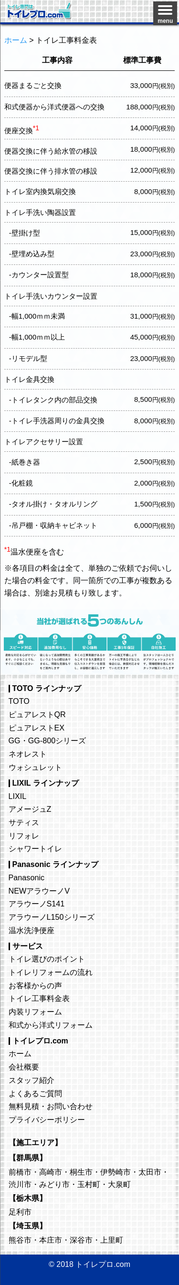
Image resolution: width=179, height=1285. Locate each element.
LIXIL (18, 796)
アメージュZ (30, 809)
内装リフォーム (35, 1011)
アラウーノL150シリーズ (52, 917)
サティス (24, 822)
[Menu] (165, 13)
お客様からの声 (35, 985)
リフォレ (24, 835)
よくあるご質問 (35, 1093)
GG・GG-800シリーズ (47, 740)
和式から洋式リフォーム (51, 1025)
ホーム (20, 1053)
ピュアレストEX (37, 727)
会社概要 (24, 1066)
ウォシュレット (35, 767)
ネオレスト (28, 754)
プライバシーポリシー (47, 1119)
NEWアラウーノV (39, 890)
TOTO (19, 701)
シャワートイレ (35, 848)
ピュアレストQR (37, 714)
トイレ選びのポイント (47, 958)
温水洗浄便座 (31, 930)
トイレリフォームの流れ (51, 972)
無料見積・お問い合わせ (51, 1106)
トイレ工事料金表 (39, 998)
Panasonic (27, 877)
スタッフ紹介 (31, 1080)
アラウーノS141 (37, 903)
